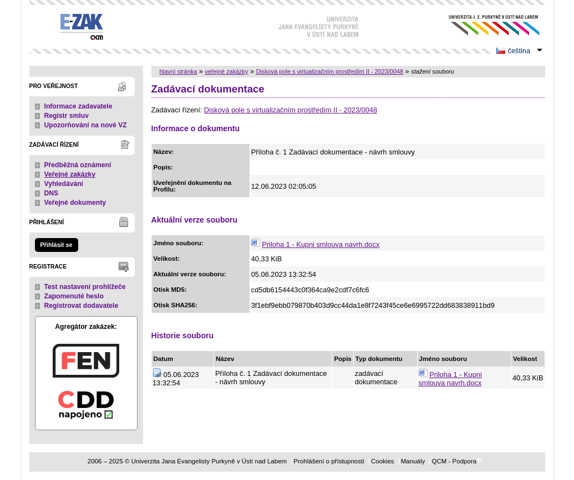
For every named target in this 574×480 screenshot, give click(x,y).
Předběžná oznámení (77, 165)
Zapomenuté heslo (74, 296)
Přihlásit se (56, 244)
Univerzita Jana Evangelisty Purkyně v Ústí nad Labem (485, 25)
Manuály (413, 461)
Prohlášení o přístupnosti (328, 461)
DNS (51, 193)
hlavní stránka (178, 71)
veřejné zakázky (226, 71)
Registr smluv (66, 116)
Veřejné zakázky (70, 174)
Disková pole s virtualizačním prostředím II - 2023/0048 (329, 71)
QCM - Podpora (453, 461)
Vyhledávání (64, 184)
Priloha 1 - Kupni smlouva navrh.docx (320, 244)
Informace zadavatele (78, 106)
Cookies (382, 461)
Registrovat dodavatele (81, 305)
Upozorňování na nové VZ (85, 125)
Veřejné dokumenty (75, 203)
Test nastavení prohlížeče (85, 287)
